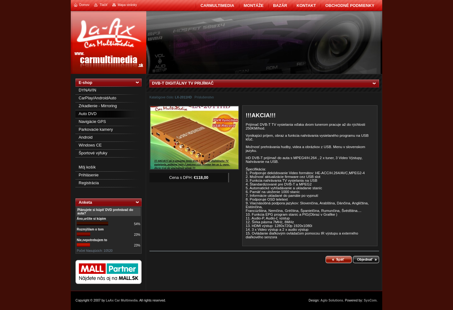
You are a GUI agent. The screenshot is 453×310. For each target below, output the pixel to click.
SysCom (370, 300)
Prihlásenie (88, 175)
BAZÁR (280, 5)
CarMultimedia (217, 5)
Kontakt (306, 5)
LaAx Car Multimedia (121, 300)
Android (85, 137)
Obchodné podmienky (349, 5)
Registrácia (89, 182)
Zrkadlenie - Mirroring (98, 105)
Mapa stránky (127, 5)
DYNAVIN (87, 90)
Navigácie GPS (92, 121)
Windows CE (90, 145)
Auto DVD (88, 113)
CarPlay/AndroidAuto (97, 98)
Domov (84, 5)
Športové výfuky (93, 153)
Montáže (254, 5)
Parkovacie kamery (96, 129)
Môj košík (87, 167)
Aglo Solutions (332, 300)
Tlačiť (103, 5)
